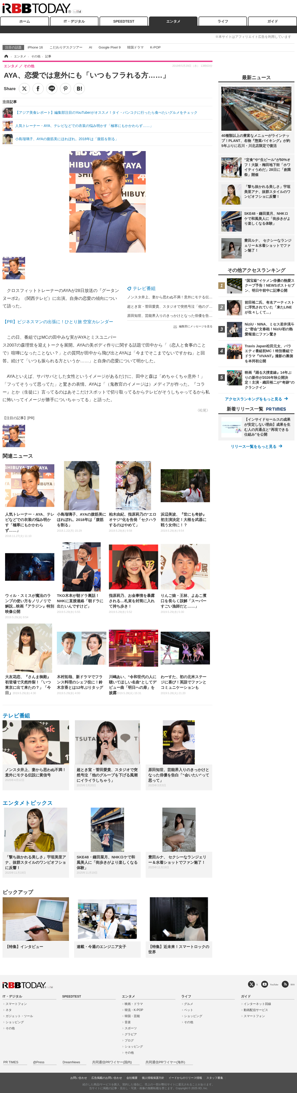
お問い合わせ (78, 1077)
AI (90, 47)
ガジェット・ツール (19, 1016)
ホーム (24, 21)
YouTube (274, 984)
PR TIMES (10, 1062)
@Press (38, 1062)
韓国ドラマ (135, 47)
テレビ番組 (144, 288)
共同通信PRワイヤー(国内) (112, 1062)
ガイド (272, 21)
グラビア (131, 1034)
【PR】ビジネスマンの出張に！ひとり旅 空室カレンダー (58, 321)
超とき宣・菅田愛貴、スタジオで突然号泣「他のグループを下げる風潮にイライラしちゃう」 (201, 306)
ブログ (129, 1040)
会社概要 (132, 1077)
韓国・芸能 (132, 1016)
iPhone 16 (35, 47)
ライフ (223, 21)
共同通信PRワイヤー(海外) (165, 1062)
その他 (10, 1028)
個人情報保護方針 (153, 1077)
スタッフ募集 (214, 1077)
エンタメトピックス (28, 803)
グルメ (188, 1004)
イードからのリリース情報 (185, 1077)
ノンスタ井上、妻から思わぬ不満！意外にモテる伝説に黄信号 (177, 297)
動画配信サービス (256, 1010)
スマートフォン (16, 1004)
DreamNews (71, 1062)
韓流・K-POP (134, 1010)
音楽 (128, 1022)
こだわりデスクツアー (66, 47)
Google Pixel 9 (110, 47)
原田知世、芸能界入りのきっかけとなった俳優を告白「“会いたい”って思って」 (190, 316)
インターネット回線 (257, 1004)
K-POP (155, 47)
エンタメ (173, 21)
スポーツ (131, 1028)
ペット (188, 1010)
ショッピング (15, 1022)
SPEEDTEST (123, 21)
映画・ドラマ (134, 1004)
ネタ (9, 1010)
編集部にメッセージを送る (195, 326)
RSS (293, 984)
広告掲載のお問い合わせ (106, 1077)
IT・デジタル (74, 21)
